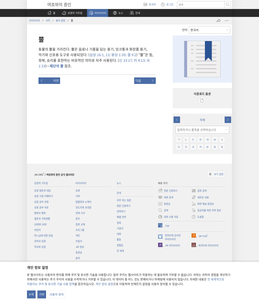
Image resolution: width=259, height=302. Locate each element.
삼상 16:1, (97, 54)
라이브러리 (34, 20)
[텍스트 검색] (201, 4)
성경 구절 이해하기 (43, 196)
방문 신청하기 (123, 205)
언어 (184, 30)
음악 (78, 258)
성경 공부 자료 (41, 207)
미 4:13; (139, 60)
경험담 (120, 245)
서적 (48, 20)
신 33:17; (126, 60)
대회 (119, 234)
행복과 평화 (40, 213)
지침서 (79, 241)
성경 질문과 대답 (42, 190)
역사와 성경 (40, 247)
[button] (72, 13)
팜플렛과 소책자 (83, 201)
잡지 (78, 218)
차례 (202, 120)
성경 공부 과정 (41, 201)
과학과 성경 (40, 241)
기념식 (120, 228)
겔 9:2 (131, 54)
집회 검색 (199, 191)
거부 (41, 294)
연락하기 (121, 211)
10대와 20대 (40, 224)
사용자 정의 (56, 294)
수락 (31, 294)
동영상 (79, 252)
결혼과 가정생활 (42, 218)
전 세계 (120, 250)
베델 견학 (121, 217)
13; (107, 54)
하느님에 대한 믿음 (43, 235)
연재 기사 (80, 213)
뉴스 (119, 183)
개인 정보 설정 (104, 284)
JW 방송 (80, 247)
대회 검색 (165, 197)
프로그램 (80, 230)
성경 (78, 190)
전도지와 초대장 (83, 207)
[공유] (218, 20)
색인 (78, 235)
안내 (119, 192)
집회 (119, 222)
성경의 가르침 (41, 183)
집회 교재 (80, 224)
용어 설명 (60, 20)
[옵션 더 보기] (226, 20)
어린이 (37, 230)
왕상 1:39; (118, 54)
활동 (119, 239)
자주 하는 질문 (124, 200)
